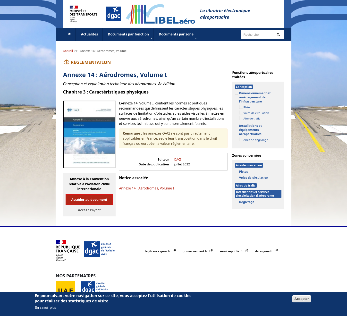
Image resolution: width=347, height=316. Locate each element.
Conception (244, 87)
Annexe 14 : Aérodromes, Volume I (104, 51)
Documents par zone (178, 36)
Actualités (89, 34)
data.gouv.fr (264, 251)
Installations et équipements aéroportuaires (250, 130)
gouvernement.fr (195, 251)
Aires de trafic (245, 185)
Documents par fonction (130, 36)
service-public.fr (232, 251)
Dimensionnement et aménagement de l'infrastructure (255, 97)
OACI (177, 159)
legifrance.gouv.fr (158, 251)
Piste (247, 107)
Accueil (68, 51)
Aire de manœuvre (249, 165)
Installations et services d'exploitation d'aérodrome (255, 193)
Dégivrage (246, 202)
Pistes (243, 172)
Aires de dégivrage (256, 140)
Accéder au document (89, 199)
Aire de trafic (252, 118)
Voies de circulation (256, 113)
